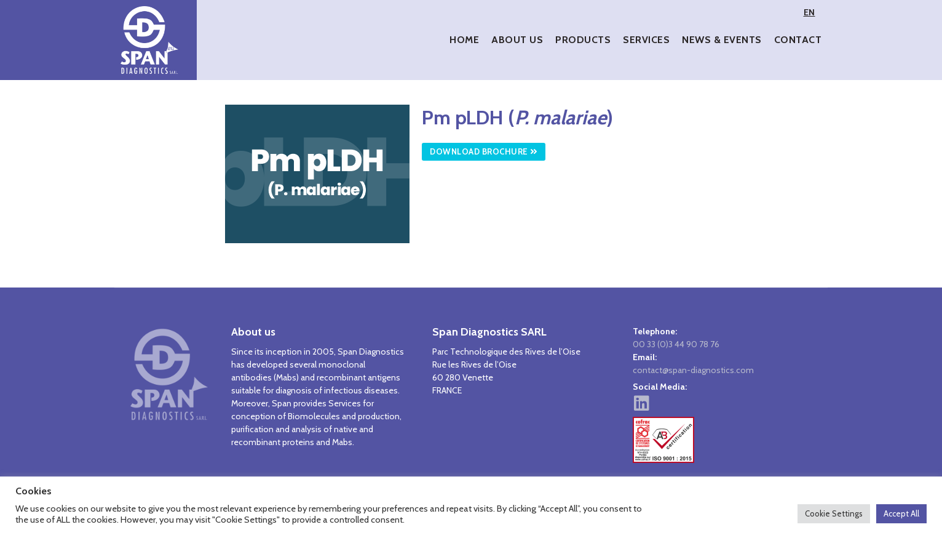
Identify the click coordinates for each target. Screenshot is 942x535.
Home (464, 40)
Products (583, 40)
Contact (798, 40)
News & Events (722, 40)
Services (646, 40)
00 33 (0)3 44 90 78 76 (676, 344)
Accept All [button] (901, 513)
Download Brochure (483, 151)
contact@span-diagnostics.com (693, 370)
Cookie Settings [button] (834, 513)
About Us (517, 40)
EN (809, 12)
